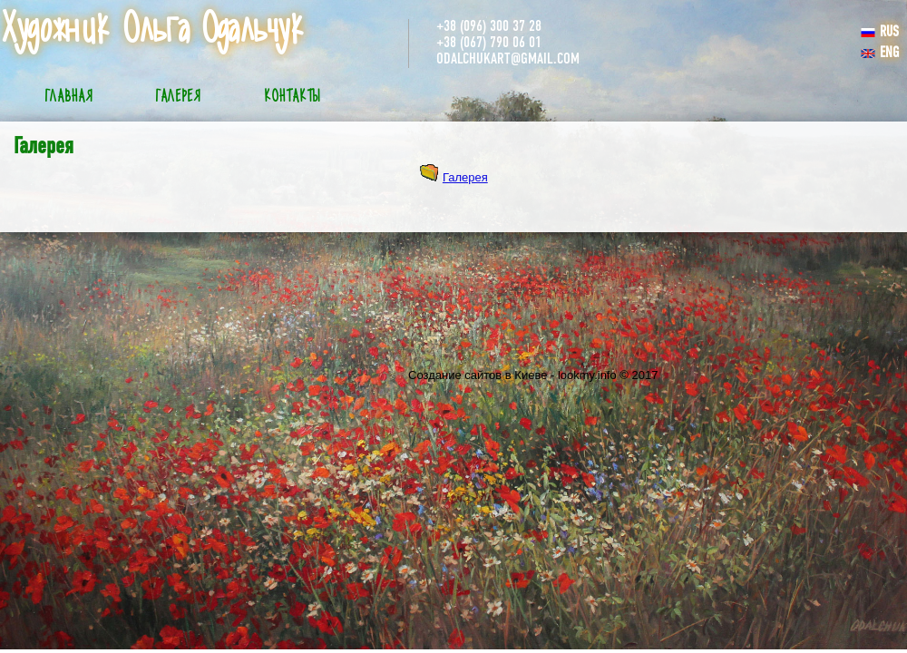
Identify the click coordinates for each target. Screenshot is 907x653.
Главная (69, 97)
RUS (880, 32)
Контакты (292, 97)
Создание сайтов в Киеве (477, 375)
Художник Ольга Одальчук (152, 30)
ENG (880, 53)
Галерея (178, 97)
